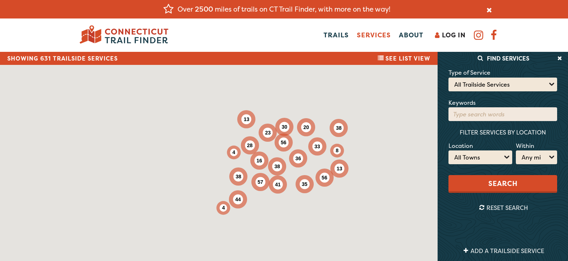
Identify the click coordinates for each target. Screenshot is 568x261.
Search (503, 183)
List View (404, 58)
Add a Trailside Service (503, 251)
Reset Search (503, 208)
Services (374, 35)
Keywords (462, 103)
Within (525, 146)
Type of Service (469, 72)
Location (460, 146)
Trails (336, 35)
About (411, 35)
